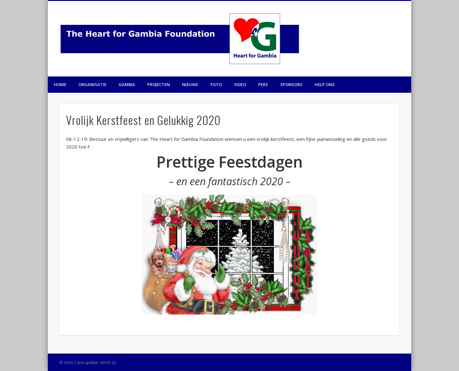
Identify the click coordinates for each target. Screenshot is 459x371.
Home (60, 84)
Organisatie (92, 84)
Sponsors (291, 84)
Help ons (325, 84)
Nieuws (190, 84)
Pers (263, 84)
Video (240, 84)
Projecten (158, 84)
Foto (216, 84)
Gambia (127, 84)
